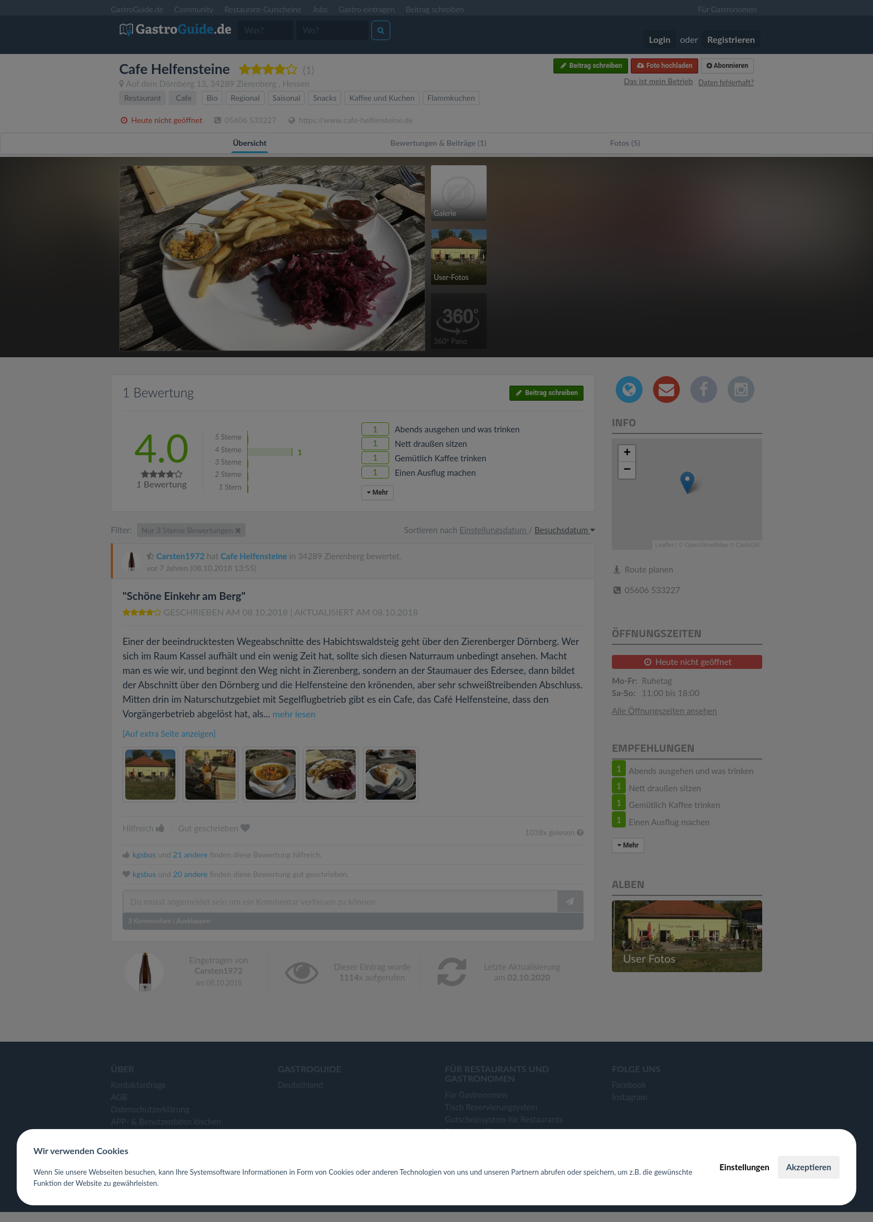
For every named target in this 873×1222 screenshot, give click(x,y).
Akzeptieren (808, 1167)
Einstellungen (744, 1167)
